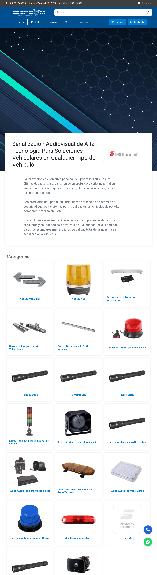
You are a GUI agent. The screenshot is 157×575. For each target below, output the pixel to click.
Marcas (68, 22)
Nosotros (84, 22)
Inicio (21, 22)
